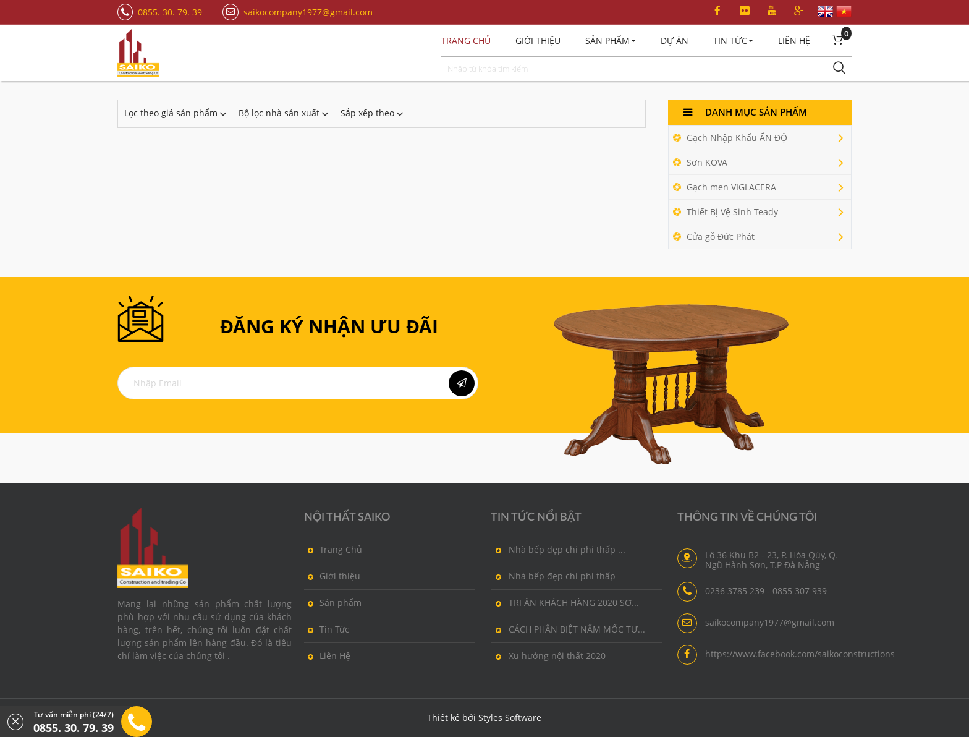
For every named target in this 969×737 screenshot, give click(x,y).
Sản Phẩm (610, 40)
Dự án (674, 40)
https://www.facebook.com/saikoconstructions (800, 654)
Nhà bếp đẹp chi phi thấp (553, 575)
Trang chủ (466, 40)
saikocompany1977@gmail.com (308, 12)
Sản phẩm (333, 602)
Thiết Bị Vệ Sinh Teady (760, 212)
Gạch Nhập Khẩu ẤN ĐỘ (760, 138)
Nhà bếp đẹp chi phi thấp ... (558, 549)
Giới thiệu (538, 40)
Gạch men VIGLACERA (760, 187)
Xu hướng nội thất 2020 (548, 655)
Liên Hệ (794, 40)
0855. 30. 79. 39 (170, 12)
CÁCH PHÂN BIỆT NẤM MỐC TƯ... (568, 629)
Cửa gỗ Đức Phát (760, 237)
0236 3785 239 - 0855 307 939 (766, 591)
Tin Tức (733, 40)
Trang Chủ (333, 549)
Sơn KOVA (760, 162)
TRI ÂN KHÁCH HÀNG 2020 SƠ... (565, 602)
